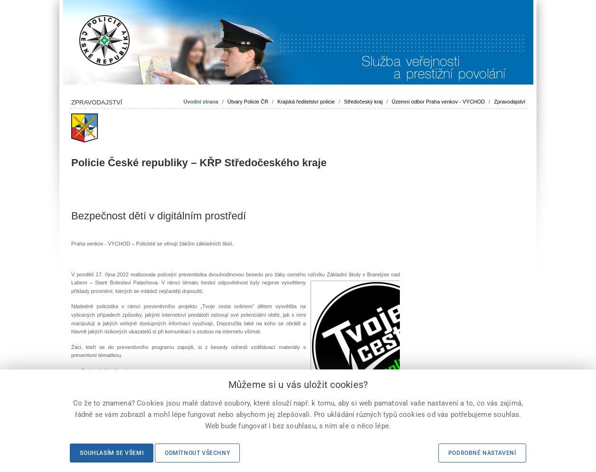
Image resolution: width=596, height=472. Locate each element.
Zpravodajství (509, 101)
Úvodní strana (200, 101)
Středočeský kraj (363, 101)
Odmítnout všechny (197, 453)
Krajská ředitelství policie (306, 101)
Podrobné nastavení (482, 453)
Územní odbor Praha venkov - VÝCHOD (438, 101)
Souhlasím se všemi (111, 453)
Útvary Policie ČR (247, 101)
